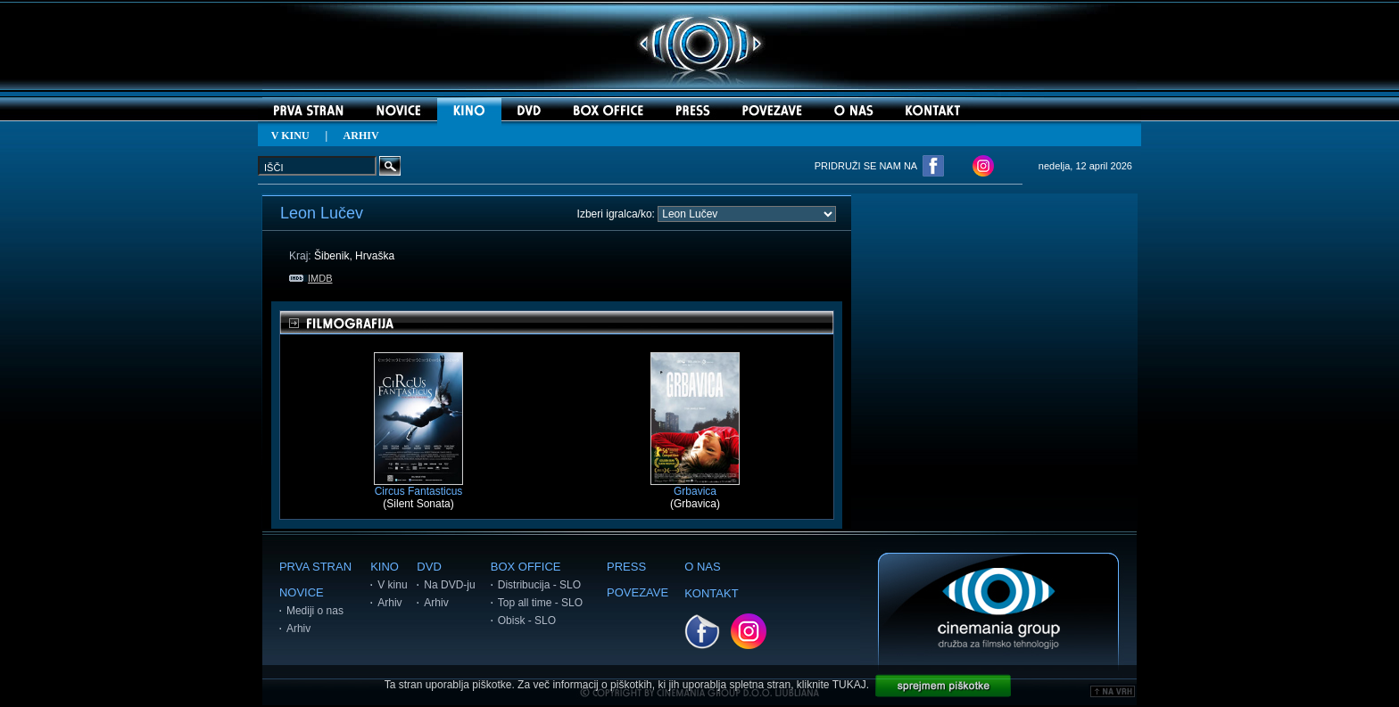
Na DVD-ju (449, 585)
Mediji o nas (315, 610)
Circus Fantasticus (418, 486)
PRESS (626, 566)
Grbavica (695, 486)
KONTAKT (711, 593)
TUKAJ (849, 684)
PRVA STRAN (315, 566)
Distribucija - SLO (539, 585)
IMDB (311, 278)
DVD (429, 566)
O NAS (702, 566)
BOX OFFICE (526, 566)
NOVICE (301, 592)
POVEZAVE (637, 592)
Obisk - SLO (527, 620)
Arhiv (298, 628)
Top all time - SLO (540, 602)
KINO (384, 566)
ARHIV (361, 135)
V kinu (392, 585)
